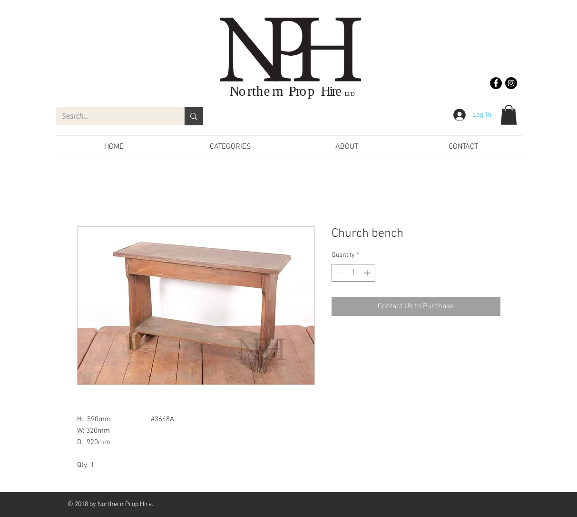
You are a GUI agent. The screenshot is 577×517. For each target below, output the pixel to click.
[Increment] (368, 272)
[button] (508, 115)
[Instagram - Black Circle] (511, 83)
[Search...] (113, 116)
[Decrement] (339, 272)
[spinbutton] (353, 272)
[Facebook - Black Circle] (496, 83)
